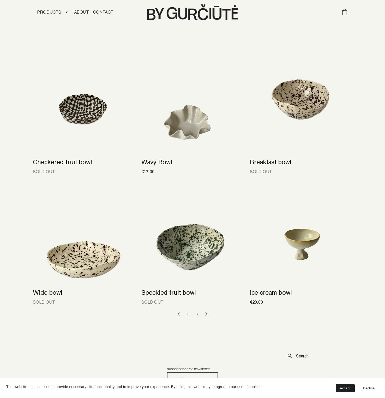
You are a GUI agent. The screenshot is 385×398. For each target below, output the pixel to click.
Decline (369, 388)
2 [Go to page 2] (197, 314)
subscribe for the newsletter (188, 369)
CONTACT (103, 12)
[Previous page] (178, 314)
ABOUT (81, 12)
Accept (345, 388)
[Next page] (206, 314)
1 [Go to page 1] (187, 314)
